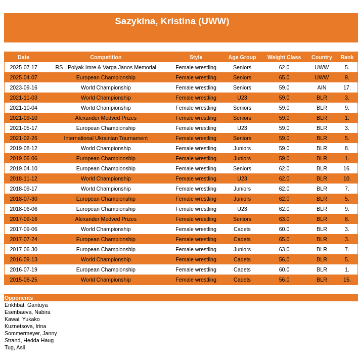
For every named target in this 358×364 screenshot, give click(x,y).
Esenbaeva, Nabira (28, 312)
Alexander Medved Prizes (106, 118)
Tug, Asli (15, 347)
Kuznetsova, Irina (25, 326)
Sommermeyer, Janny (31, 333)
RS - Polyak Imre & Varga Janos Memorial (106, 67)
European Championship (106, 77)
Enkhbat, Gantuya (26, 305)
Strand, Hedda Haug (29, 340)
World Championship (106, 87)
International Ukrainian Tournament (106, 138)
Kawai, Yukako (22, 319)
